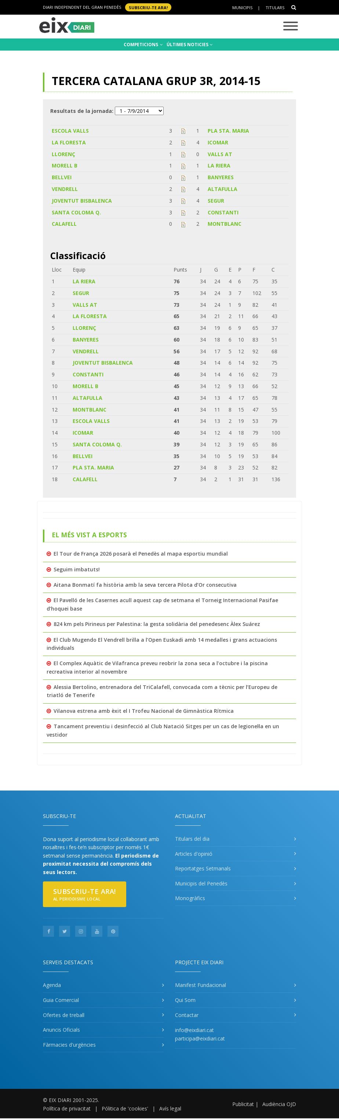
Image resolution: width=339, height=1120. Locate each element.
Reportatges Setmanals (203, 868)
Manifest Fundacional (200, 984)
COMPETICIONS (143, 44)
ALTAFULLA (222, 188)
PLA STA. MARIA (228, 130)
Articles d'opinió (193, 853)
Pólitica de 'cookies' (125, 1108)
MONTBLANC (224, 223)
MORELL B (64, 165)
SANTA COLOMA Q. (76, 212)
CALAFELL (64, 223)
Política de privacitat (67, 1108)
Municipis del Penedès (201, 883)
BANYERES (221, 177)
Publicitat (243, 1104)
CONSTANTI (223, 212)
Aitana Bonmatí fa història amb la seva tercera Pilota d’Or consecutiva (145, 584)
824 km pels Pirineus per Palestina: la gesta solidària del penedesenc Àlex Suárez (157, 623)
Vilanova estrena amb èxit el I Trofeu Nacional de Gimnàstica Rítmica (144, 710)
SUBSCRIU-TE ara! (148, 7)
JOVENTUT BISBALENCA (82, 200)
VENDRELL (65, 188)
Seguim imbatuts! (77, 569)
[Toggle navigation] (290, 26)
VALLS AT (220, 154)
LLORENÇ (63, 154)
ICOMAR (218, 142)
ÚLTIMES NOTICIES (190, 44)
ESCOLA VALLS (70, 130)
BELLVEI (62, 177)
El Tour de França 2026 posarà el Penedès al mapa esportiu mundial (141, 553)
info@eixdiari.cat (194, 1030)
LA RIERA (219, 165)
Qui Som (185, 999)
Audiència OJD (279, 1104)
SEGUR (216, 200)
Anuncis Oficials (61, 1029)
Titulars (275, 7)
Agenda (52, 984)
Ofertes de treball (63, 1015)
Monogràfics (190, 898)
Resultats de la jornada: (81, 110)
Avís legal (170, 1108)
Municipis (242, 7)
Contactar (186, 1015)
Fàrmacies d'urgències (69, 1044)
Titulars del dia (192, 838)
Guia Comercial (61, 999)
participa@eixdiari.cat (200, 1038)
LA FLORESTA (69, 142)
